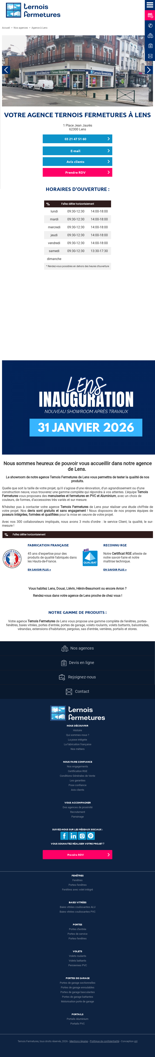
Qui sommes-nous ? (77, 734)
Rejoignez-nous (77, 677)
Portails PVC (77, 1023)
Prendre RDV (75, 172)
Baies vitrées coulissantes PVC (77, 911)
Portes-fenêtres (78, 884)
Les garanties (77, 780)
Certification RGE (77, 771)
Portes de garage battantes (77, 996)
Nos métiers (78, 749)
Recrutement (77, 811)
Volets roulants (77, 955)
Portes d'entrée (77, 929)
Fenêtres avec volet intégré (77, 889)
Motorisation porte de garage (77, 1001)
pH (136, 1041)
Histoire (77, 730)
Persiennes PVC (77, 965)
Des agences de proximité (78, 807)
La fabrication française (77, 744)
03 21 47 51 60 (75, 139)
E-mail (75, 151)
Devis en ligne (77, 663)
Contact (77, 692)
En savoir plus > (39, 569)
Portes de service (77, 933)
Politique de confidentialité (104, 1041)
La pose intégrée (77, 739)
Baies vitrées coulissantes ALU (77, 907)
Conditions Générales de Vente (77, 775)
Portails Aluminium (77, 1018)
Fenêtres (77, 880)
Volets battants (77, 960)
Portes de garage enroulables (77, 987)
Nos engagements (77, 766)
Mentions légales (79, 1041)
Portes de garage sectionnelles (77, 982)
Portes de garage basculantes (77, 992)
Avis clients (75, 161)
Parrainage (77, 816)
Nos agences (77, 648)
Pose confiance (77, 785)
